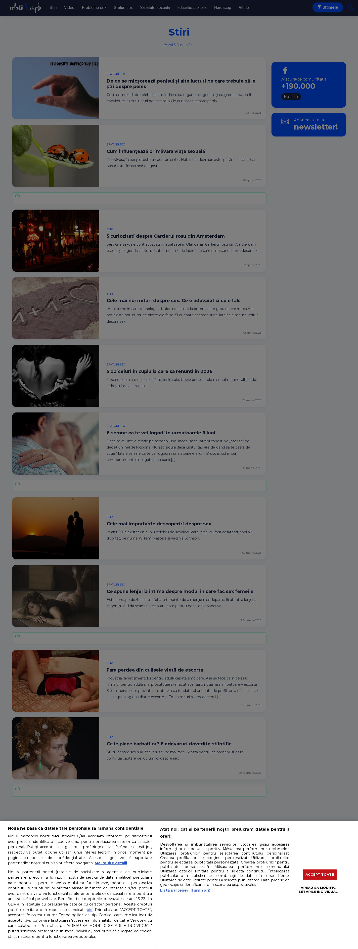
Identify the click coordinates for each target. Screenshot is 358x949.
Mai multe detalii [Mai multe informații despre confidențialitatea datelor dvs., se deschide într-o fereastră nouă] (111, 863)
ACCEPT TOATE (320, 874)
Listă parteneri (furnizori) (185, 890)
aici (89, 910)
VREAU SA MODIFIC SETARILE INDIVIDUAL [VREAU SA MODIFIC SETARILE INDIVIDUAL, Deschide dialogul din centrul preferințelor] (318, 890)
